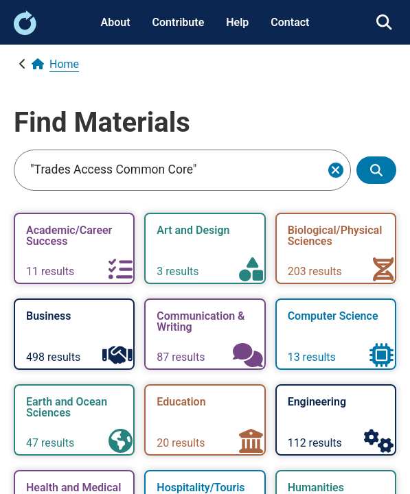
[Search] (173, 170)
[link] (25, 31)
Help (237, 22)
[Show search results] (376, 170)
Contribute (178, 22)
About (115, 22)
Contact (290, 22)
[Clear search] (336, 170)
